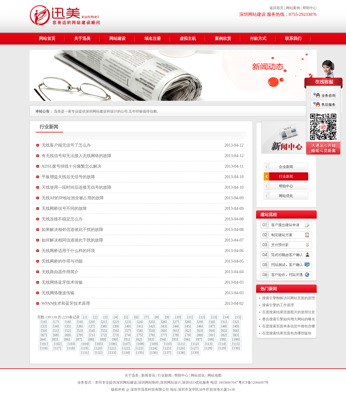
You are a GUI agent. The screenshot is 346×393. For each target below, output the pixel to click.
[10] (178, 317)
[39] (116, 326)
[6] (136, 317)
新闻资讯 (148, 375)
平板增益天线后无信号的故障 (68, 177)
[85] (55, 339)
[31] (224, 322)
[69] (68, 335)
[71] (92, 335)
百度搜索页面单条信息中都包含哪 (288, 326)
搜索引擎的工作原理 (278, 305)
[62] (188, 331)
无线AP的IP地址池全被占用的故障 (73, 198)
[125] (167, 348)
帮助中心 (310, 8)
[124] (153, 348)
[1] (85, 317)
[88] (91, 339)
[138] (181, 353)
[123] (140, 348)
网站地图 (214, 375)
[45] (188, 326)
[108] (140, 344)
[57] (128, 331)
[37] (92, 326)
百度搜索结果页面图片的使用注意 (288, 312)
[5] (126, 317)
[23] (128, 322)
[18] (68, 322)
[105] (99, 344)
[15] (238, 317)
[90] (115, 339)
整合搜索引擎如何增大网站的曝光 (288, 319)
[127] (195, 348)
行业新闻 (286, 176)
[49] (236, 326)
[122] (126, 348)
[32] (236, 322)
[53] (80, 331)
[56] (116, 331)
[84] (43, 339)
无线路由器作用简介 (60, 272)
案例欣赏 (223, 38)
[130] (236, 348)
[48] (224, 326)
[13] (214, 317)
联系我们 (293, 38)
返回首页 (277, 8)
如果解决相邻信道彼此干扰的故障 (72, 229)
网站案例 (293, 8)
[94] (163, 339)
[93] (151, 339)
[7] (146, 317)
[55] (104, 331)
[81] (212, 335)
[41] (140, 326)
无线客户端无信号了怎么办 (66, 145)
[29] (200, 322)
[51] (56, 331)
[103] (71, 344)
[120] (98, 348)
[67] (44, 335)
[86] (67, 339)
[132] (99, 353)
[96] (187, 339)
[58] (140, 331)
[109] (154, 344)
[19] (80, 322)
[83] (236, 335)
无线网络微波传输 (58, 293)
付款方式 (258, 38)
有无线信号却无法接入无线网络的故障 (76, 156)
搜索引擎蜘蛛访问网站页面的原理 (288, 298)
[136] (154, 353)
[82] (224, 335)
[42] (152, 326)
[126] (181, 348)
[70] (80, 335)
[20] (92, 322)
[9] (167, 317)
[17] (56, 322)
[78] (176, 335)
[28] (188, 322)
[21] (104, 322)
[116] (43, 348)
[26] (164, 322)
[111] (181, 344)
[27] (176, 322)
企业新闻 (286, 167)
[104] (85, 344)
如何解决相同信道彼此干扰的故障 (72, 240)
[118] (71, 348)
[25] (152, 322)
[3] (105, 317)
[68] (56, 335)
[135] (140, 353)
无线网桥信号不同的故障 (64, 208)
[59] (152, 331)
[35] (68, 326)
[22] (116, 322)
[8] (157, 317)
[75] (140, 335)
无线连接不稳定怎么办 (62, 219)
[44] (176, 326)
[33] (44, 326)
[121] (112, 348)
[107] (126, 344)
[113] (208, 344)
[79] (188, 335)
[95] (175, 339)
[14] (226, 317)
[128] (208, 348)
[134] (126, 353)
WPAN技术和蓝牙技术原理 (66, 303)
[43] (164, 326)
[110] (168, 344)
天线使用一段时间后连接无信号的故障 (76, 187)
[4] (116, 317)
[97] (199, 339)
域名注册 (152, 38)
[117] (57, 348)
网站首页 (47, 38)
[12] (202, 317)
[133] (112, 353)
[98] (211, 339)
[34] (56, 326)
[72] (104, 335)
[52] (68, 331)
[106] (113, 344)
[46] (200, 326)
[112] (195, 344)
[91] (127, 339)
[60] (164, 331)
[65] (224, 331)
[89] (103, 339)
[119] (84, 348)
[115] (236, 344)
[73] (116, 335)
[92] (139, 339)
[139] (195, 353)
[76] (152, 335)
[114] (222, 344)
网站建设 (117, 38)
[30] (212, 322)
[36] (80, 326)
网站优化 (286, 196)
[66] (236, 331)
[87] (79, 339)
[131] (85, 353)
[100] (236, 339)
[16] (44, 322)
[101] (44, 344)
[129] (222, 348)
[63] (200, 331)
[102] (58, 344)
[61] (176, 331)
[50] (44, 331)
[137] (167, 353)
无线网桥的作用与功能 (62, 261)
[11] (190, 317)
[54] (92, 331)
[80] (200, 335)
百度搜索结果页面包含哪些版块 (286, 333)
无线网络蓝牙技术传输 (62, 282)
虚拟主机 (188, 38)
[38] (104, 326)
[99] (223, 339)
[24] (140, 322)
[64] (212, 331)
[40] (128, 326)
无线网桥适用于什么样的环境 (68, 251)
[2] (95, 317)
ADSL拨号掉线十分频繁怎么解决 (72, 166)
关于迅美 (82, 38)
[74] (128, 335)
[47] (212, 326)
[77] (164, 335)
